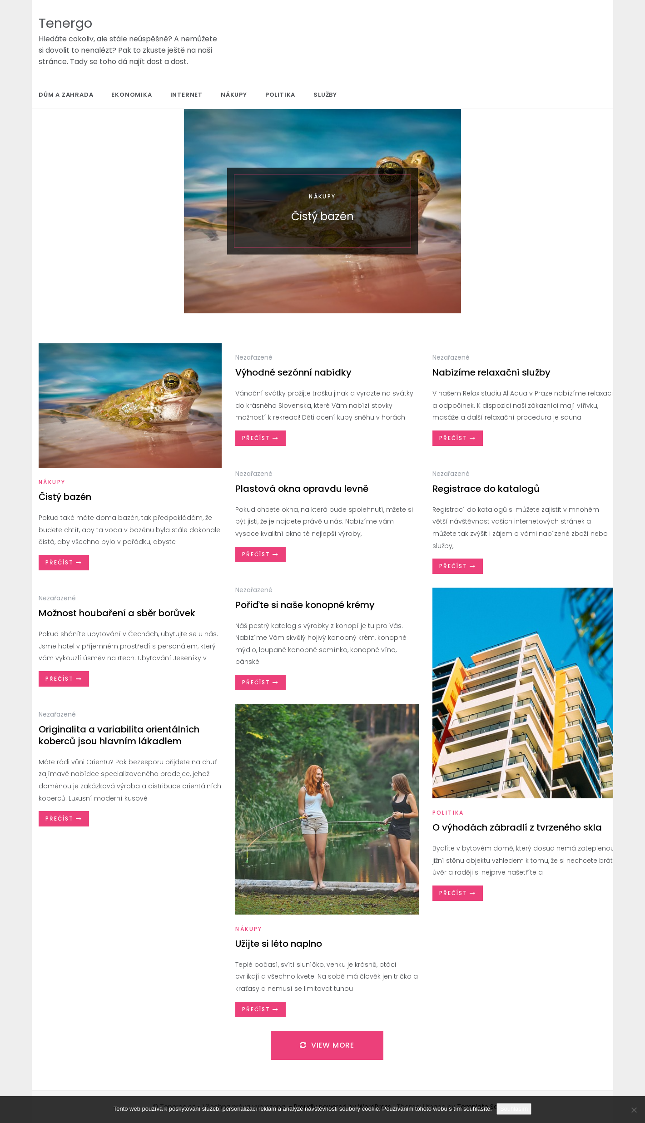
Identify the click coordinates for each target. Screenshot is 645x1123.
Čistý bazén (322, 216)
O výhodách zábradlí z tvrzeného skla (517, 827)
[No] (633, 1109)
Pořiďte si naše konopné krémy (305, 605)
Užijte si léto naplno (278, 943)
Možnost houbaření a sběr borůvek (117, 613)
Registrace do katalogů (486, 488)
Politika (280, 94)
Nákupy (234, 94)
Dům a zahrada (66, 94)
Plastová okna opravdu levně (301, 488)
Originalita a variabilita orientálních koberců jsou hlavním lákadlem (119, 735)
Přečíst (63, 562)
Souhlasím (514, 1108)
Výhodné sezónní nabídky (293, 372)
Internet (186, 94)
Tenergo (65, 23)
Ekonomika (131, 94)
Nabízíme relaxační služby (491, 372)
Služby (325, 94)
